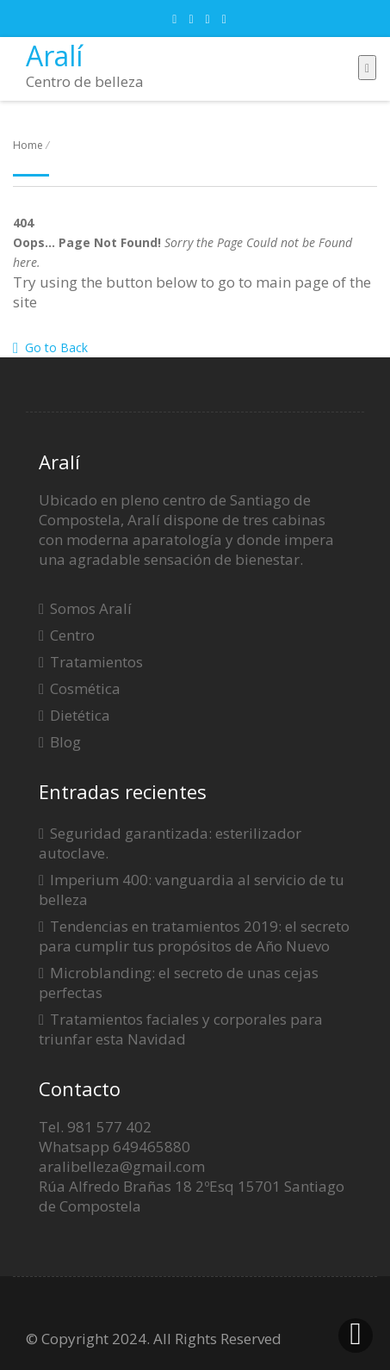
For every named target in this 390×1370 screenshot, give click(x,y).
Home (28, 145)
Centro (72, 635)
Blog (65, 742)
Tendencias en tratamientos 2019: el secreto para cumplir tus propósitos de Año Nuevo (194, 936)
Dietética (80, 715)
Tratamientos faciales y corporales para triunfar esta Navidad (181, 1029)
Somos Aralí (91, 608)
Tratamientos (96, 662)
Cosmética (85, 688)
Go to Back (50, 347)
